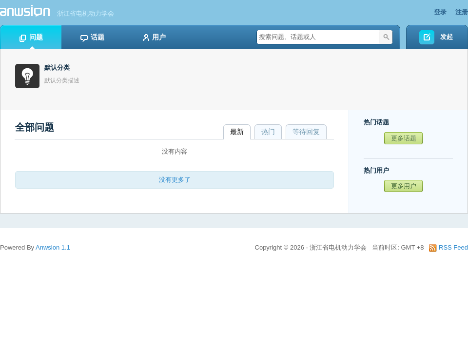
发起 (446, 36)
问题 (31, 37)
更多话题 (403, 138)
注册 (461, 12)
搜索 (385, 37)
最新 (237, 132)
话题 (92, 37)
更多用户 (403, 186)
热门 (268, 132)
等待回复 (306, 132)
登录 (440, 12)
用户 (153, 37)
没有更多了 (175, 179)
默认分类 (57, 67)
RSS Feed (448, 247)
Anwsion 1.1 (53, 247)
